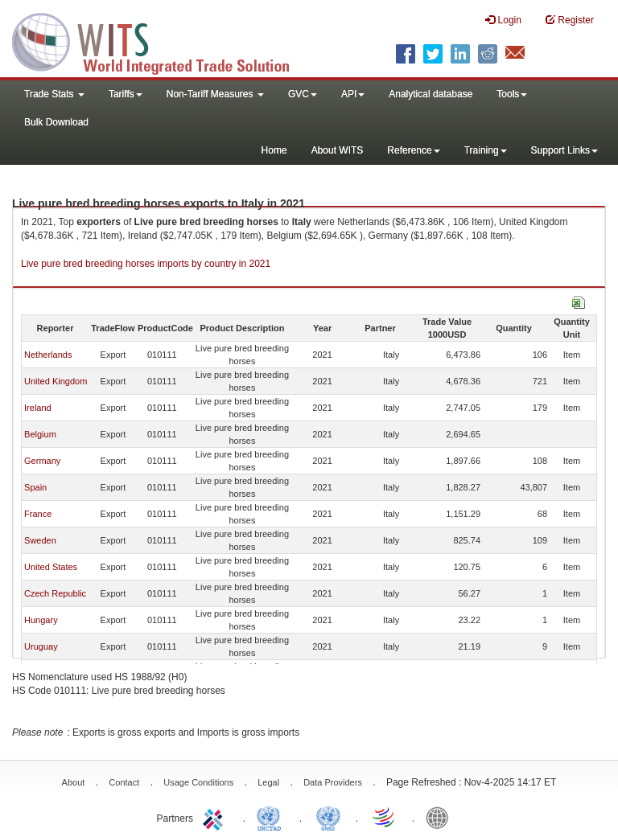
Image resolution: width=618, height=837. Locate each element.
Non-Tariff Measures (215, 94)
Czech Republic (55, 593)
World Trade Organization (385, 817)
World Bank (441, 817)
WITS (161, 40)
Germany (42, 461)
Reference (413, 150)
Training (485, 150)
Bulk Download (56, 122)
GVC (302, 94)
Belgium (40, 434)
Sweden (40, 540)
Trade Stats (54, 94)
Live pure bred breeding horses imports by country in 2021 (145, 263)
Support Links (564, 150)
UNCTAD (272, 817)
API (353, 94)
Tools (511, 94)
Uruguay (41, 646)
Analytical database (430, 94)
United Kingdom (55, 381)
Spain (35, 487)
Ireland (38, 407)
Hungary (41, 620)
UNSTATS (328, 817)
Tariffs (125, 94)
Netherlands (48, 354)
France (38, 514)
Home (274, 150)
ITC (216, 817)
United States (50, 567)
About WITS (337, 150)
